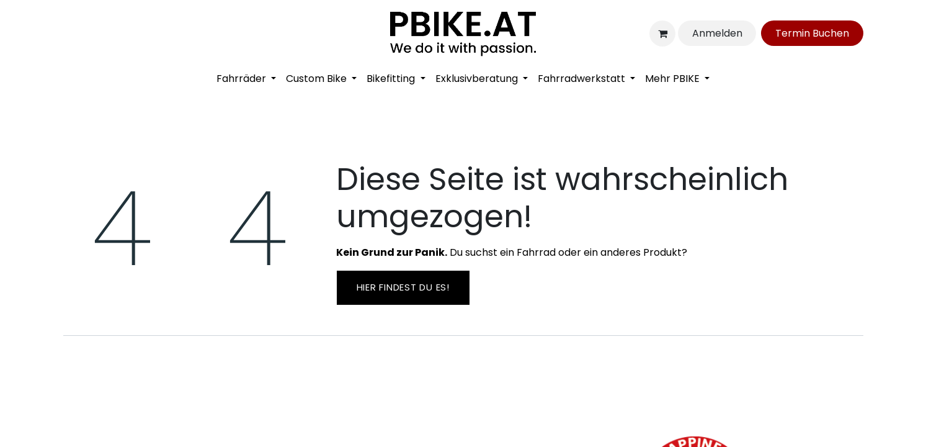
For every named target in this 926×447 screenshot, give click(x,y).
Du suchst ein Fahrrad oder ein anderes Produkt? (511, 252)
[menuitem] (246, 78)
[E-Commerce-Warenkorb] (662, 33)
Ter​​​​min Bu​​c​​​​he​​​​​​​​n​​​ (812, 33)
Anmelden (717, 33)
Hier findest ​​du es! (403, 287)
